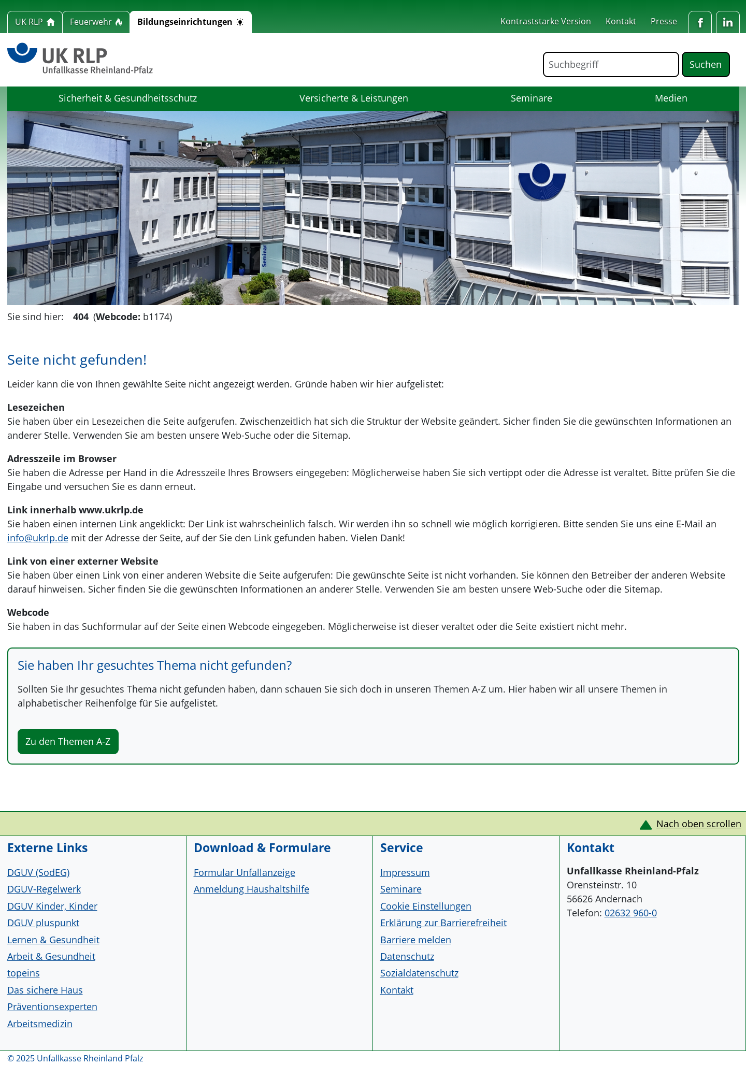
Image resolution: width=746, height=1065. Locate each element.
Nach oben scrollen (698, 823)
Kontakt (621, 21)
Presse (664, 21)
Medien (671, 98)
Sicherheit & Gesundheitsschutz (128, 98)
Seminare (531, 98)
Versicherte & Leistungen (353, 98)
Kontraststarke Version (545, 21)
